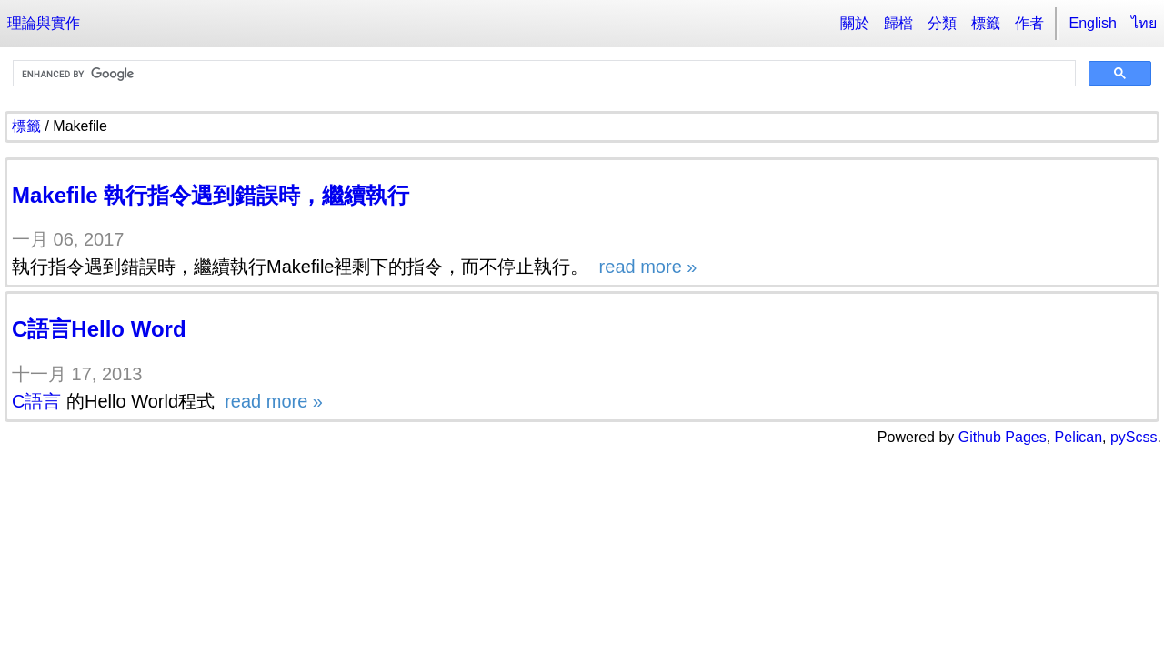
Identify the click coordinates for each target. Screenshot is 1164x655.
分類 (942, 23)
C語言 (36, 401)
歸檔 (898, 23)
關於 (854, 23)
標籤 (985, 23)
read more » (645, 267)
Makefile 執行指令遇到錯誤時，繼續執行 (210, 195)
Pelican (1078, 437)
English (1093, 23)
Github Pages (1002, 437)
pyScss (1134, 437)
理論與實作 (43, 23)
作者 (1029, 23)
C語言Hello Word (99, 329)
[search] (542, 74)
